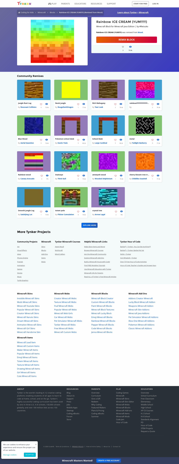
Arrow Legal (100, 214)
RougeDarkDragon (65, 107)
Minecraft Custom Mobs (65, 332)
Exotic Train (63, 143)
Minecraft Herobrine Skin (28, 332)
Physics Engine (22, 258)
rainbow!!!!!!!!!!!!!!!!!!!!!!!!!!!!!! (139, 103)
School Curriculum (149, 396)
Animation (21, 265)
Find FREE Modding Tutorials (94, 265)
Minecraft (42, 12)
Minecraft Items (122, 413)
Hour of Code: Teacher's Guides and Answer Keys (138, 265)
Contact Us (116, 447)
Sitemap (70, 410)
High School (146, 407)
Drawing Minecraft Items (28, 368)
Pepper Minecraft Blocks (102, 324)
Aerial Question (27, 143)
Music (19, 277)
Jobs (68, 404)
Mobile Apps (72, 407)
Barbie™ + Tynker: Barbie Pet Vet (132, 250)
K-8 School (145, 416)
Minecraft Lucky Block (101, 313)
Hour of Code (122, 422)
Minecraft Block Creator (102, 298)
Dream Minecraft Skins (27, 321)
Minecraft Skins (122, 399)
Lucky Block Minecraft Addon (141, 302)
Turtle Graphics (22, 280)
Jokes (19, 254)
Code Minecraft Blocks (101, 328)
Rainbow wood (24, 175)
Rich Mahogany (98, 103)
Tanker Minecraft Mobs (65, 324)
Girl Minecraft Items (26, 372)
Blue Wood (22, 139)
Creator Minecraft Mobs (65, 298)
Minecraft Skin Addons (138, 309)
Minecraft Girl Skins (26, 328)
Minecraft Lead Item (26, 342)
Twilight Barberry (139, 143)
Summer (95, 416)
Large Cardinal (101, 143)
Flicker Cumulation (66, 214)
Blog (68, 393)
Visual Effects (22, 250)
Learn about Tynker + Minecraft (133, 12)
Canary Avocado (27, 179)
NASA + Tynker (125, 254)
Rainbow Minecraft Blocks (103, 321)
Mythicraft (59, 250)
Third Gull (62, 179)
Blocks (52, 12)
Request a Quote (148, 431)
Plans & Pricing (97, 410)
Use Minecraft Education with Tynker (97, 269)
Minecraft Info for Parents (93, 273)
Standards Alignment (150, 419)
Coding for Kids (27, 12)
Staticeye (59, 175)
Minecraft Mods (123, 416)
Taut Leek (99, 107)
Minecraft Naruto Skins (27, 317)
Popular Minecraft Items (28, 353)
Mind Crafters (60, 254)
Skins (43, 247)
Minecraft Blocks (123, 407)
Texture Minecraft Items (28, 365)
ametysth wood (99, 175)
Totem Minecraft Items (27, 361)
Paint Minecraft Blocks (101, 306)
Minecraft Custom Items (28, 346)
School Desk (97, 139)
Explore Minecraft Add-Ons (94, 258)
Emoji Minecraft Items (27, 357)
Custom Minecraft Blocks (103, 302)
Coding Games (122, 393)
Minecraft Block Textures (102, 309)
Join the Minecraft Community (95, 254)
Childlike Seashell (139, 179)
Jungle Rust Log (24, 103)
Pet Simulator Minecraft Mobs (68, 321)
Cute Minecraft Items (27, 376)
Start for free (140, 3)
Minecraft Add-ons (124, 410)
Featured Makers (98, 407)
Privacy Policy (78, 447)
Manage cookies (9, 455)
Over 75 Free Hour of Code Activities (133, 262)
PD (142, 422)
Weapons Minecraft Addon (140, 306)
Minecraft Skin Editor (125, 401)
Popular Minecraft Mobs (65, 309)
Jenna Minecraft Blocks (101, 332)
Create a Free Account (108, 460)
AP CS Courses (147, 410)
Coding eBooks (73, 413)
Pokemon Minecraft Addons (141, 324)
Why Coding (96, 404)
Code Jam (120, 419)
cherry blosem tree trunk (139, 175)
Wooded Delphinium (103, 179)
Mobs (43, 262)
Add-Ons (44, 254)
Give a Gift (95, 399)
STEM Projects (147, 428)
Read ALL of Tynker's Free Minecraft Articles (100, 277)
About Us (71, 396)
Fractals (20, 262)
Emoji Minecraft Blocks (101, 317)
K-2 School (145, 413)
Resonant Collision (28, 107)
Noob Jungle (60, 103)
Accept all (30, 455)
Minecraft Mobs (123, 404)
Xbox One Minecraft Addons (141, 321)
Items (43, 258)
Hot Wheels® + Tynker (128, 258)
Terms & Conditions (62, 447)
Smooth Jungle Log (26, 210)
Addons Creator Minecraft (140, 298)
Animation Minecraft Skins (29, 324)
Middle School (147, 404)
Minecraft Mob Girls (63, 313)
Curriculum (96, 396)
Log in (155, 3)
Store (69, 419)
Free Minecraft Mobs (63, 328)
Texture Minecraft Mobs (65, 302)
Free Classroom (147, 399)
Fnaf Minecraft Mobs (63, 306)
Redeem (94, 401)
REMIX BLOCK (127, 39)
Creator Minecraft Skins (28, 313)
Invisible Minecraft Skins (28, 298)
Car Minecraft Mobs (63, 317)
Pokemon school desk (64, 139)
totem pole (60, 210)
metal (131, 139)
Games (19, 269)
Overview (95, 393)
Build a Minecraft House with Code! (97, 262)
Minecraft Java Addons (138, 313)
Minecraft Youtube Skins (28, 306)
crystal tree (97, 210)
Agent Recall (59, 247)
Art (18, 247)
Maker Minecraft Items (27, 350)
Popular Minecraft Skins (28, 309)
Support (70, 399)
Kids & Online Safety (93, 447)
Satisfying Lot (26, 214)
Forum (69, 416)
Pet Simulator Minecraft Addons (143, 317)
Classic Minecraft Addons (140, 328)
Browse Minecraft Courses (93, 250)
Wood (140, 32)
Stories (19, 273)
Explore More (89, 225)
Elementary (146, 401)
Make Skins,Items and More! (94, 247)
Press (69, 401)
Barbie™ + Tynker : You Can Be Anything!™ (135, 247)
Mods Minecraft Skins (27, 302)
